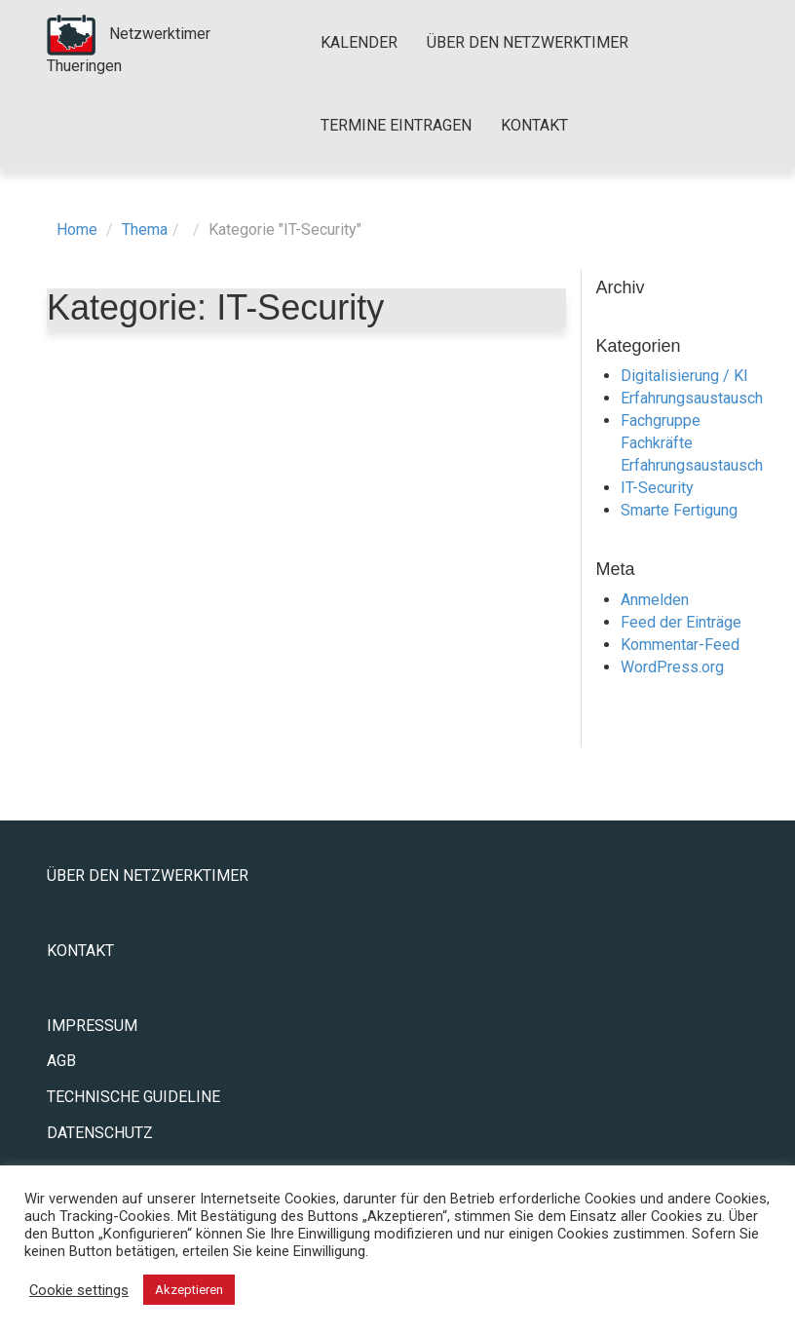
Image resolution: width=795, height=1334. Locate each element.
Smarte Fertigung (679, 510)
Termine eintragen (396, 125)
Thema (145, 229)
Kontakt (534, 125)
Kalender (359, 42)
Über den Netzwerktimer (527, 42)
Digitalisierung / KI (684, 375)
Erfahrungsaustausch (692, 398)
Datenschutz (100, 1133)
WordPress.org (672, 667)
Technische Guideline (133, 1096)
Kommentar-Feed (680, 644)
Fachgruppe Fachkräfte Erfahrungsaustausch (692, 443)
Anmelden (655, 600)
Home (77, 229)
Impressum (92, 1025)
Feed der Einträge (681, 622)
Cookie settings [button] (79, 1290)
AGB (61, 1060)
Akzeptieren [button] (189, 1289)
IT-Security (657, 487)
